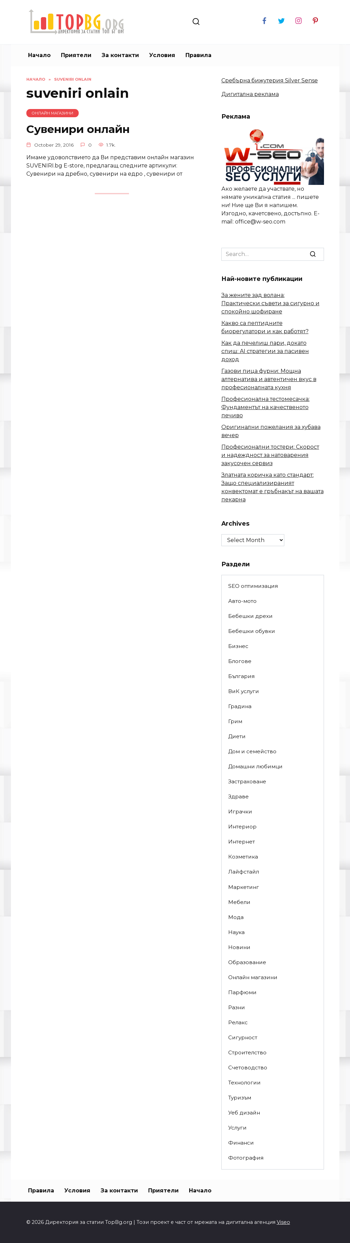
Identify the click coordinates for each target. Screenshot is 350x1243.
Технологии (244, 1082)
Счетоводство (247, 1067)
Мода (236, 917)
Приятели (76, 55)
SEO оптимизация (253, 586)
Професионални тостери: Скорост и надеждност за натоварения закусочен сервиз (270, 455)
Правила (198, 55)
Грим (235, 721)
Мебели (239, 902)
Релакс (238, 1022)
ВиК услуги (243, 691)
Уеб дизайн (244, 1112)
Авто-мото (242, 601)
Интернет (241, 841)
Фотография (245, 1157)
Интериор (242, 826)
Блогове (239, 661)
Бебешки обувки (251, 631)
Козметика (243, 856)
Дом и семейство (252, 751)
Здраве (238, 796)
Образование (247, 962)
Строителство (247, 1052)
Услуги (237, 1127)
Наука (236, 932)
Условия (162, 55)
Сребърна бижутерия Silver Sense (269, 80)
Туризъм (239, 1097)
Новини (239, 947)
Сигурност (242, 1037)
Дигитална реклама (250, 94)
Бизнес (238, 646)
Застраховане (247, 781)
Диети (237, 736)
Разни (236, 1007)
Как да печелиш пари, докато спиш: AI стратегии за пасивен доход (265, 351)
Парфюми (242, 992)
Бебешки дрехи (250, 616)
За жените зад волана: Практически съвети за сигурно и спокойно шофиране (270, 303)
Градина (239, 706)
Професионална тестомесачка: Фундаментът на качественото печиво (265, 407)
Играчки (240, 811)
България (241, 676)
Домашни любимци (255, 766)
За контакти (120, 55)
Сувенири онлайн (78, 129)
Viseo (283, 1222)
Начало (39, 55)
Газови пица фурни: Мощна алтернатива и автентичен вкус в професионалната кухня (268, 379)
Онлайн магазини (252, 977)
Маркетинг (243, 887)
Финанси (241, 1142)
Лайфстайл (243, 871)
